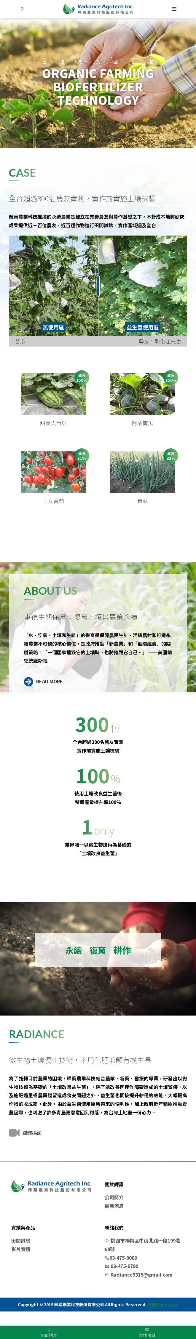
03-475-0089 (121, 1272)
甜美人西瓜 (53, 430)
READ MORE (43, 695)
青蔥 (142, 515)
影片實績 (20, 1263)
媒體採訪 (25, 1147)
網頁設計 (155, 1319)
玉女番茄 (53, 515)
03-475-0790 (121, 1280)
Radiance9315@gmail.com (139, 1289)
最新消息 (114, 1220)
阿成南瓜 (142, 430)
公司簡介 (114, 1211)
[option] (98, 83)
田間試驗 (20, 1255)
